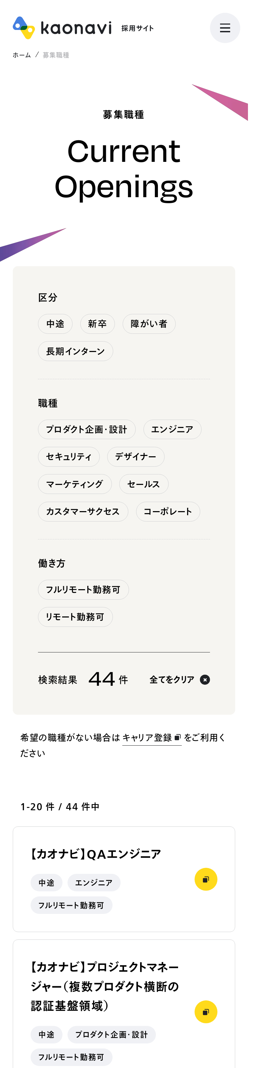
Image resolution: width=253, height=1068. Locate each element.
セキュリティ (69, 456)
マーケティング (75, 484)
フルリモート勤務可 (83, 589)
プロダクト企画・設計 (87, 429)
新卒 (97, 323)
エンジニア (172, 429)
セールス (144, 484)
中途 (55, 323)
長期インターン (76, 351)
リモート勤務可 (75, 616)
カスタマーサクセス (83, 511)
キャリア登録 (152, 737)
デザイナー (136, 456)
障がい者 (149, 323)
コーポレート (168, 511)
